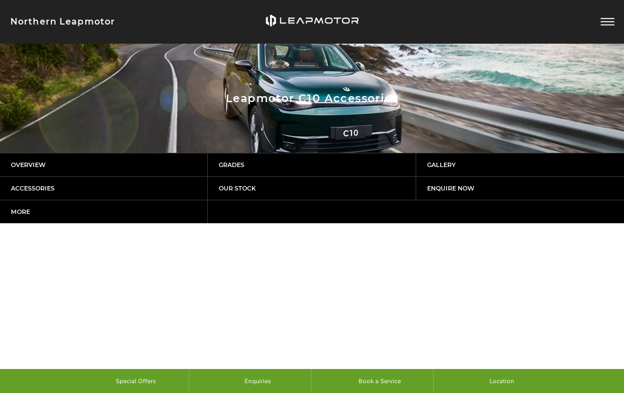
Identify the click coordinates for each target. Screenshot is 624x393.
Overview (28, 165)
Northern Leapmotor (62, 21)
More (20, 212)
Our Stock (237, 188)
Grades (231, 165)
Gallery (441, 165)
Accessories (33, 188)
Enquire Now (451, 188)
